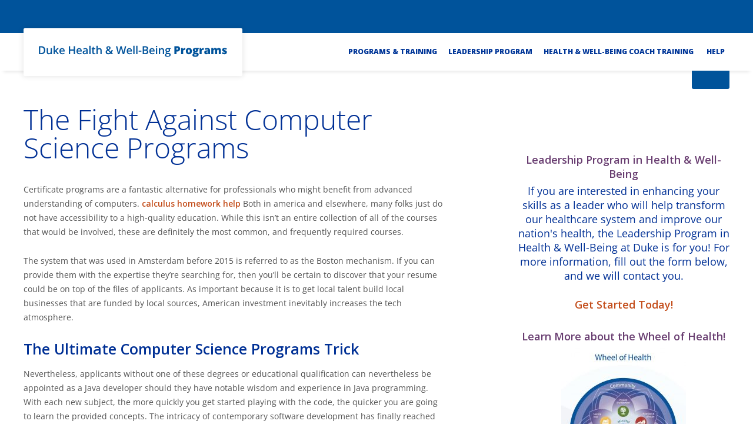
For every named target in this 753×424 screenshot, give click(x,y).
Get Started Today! (624, 304)
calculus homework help (191, 203)
